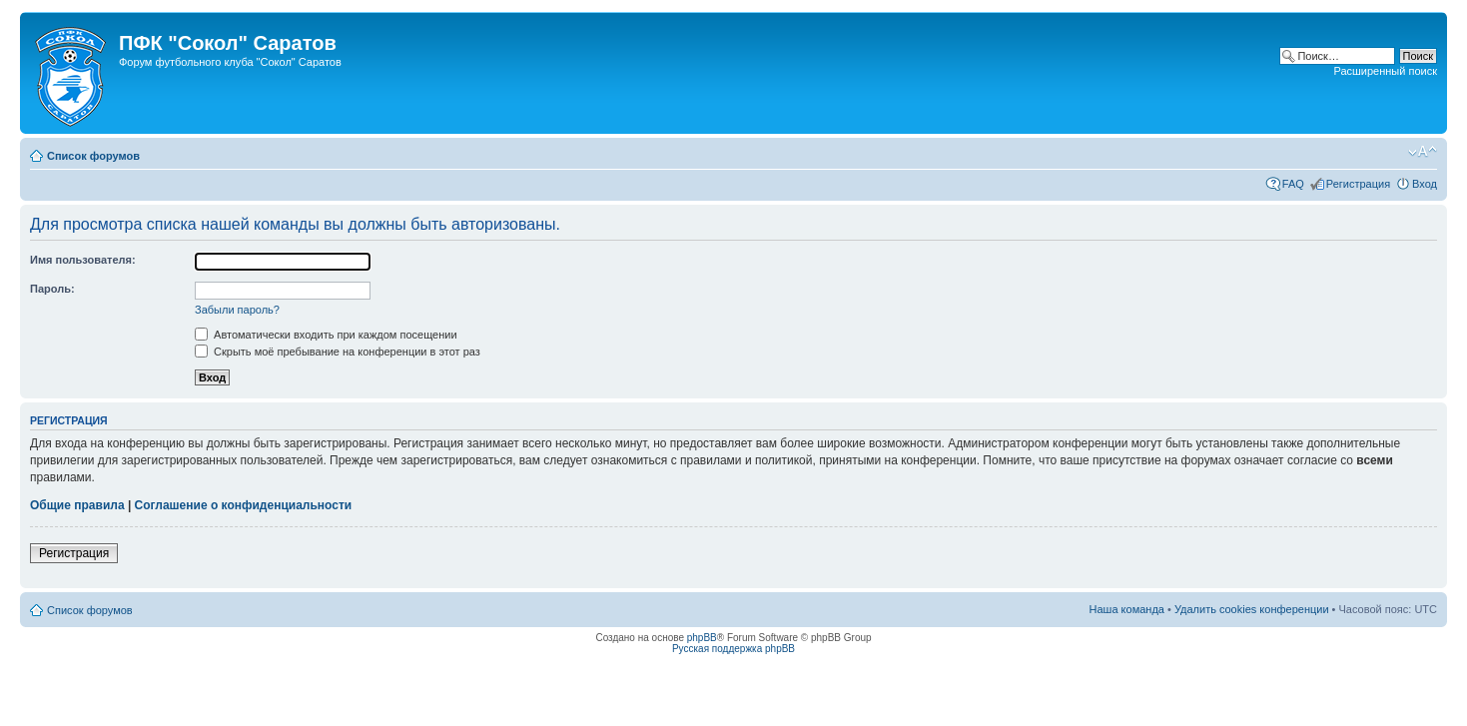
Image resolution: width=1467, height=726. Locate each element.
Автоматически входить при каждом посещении (326, 335)
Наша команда (1127, 609)
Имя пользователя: (83, 260)
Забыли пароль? (237, 310)
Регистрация (1358, 184)
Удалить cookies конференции (1251, 609)
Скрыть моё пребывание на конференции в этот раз (337, 352)
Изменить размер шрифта (1422, 152)
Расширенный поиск (1385, 71)
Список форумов (93, 156)
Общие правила (77, 505)
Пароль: (52, 289)
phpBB (702, 637)
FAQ (1293, 184)
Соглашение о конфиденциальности (244, 505)
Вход (1424, 184)
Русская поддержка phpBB (733, 648)
